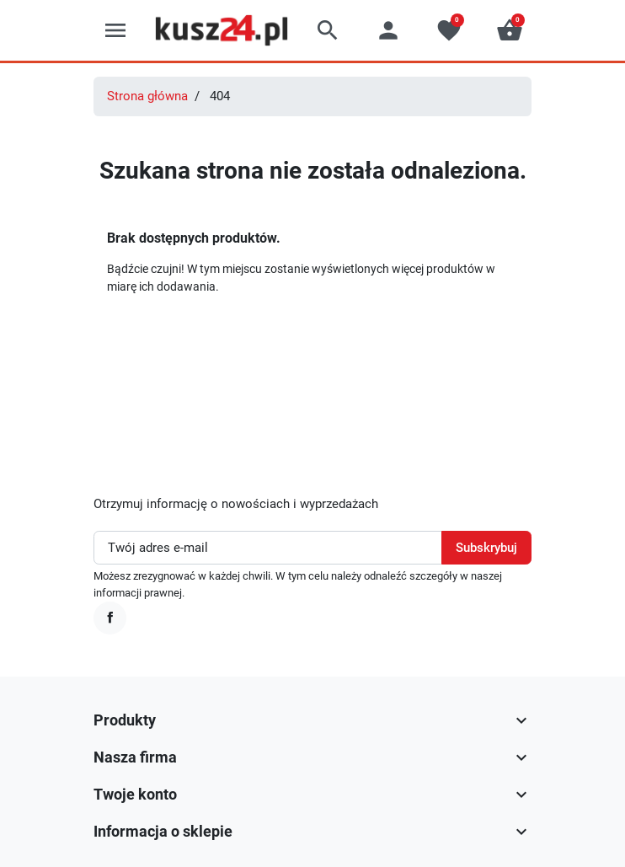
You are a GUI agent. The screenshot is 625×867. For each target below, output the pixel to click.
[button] (328, 30)
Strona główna (147, 96)
